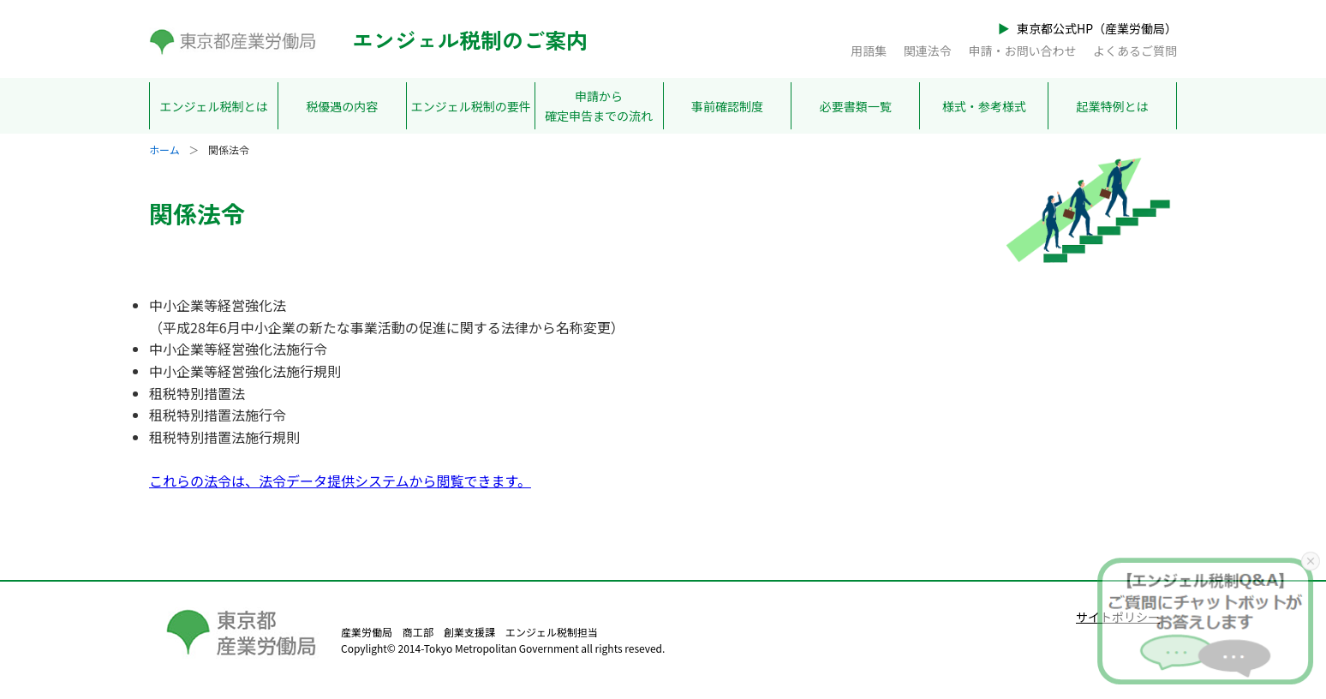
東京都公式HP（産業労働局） (1097, 28)
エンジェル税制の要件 (470, 106)
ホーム (164, 149)
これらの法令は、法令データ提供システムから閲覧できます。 (340, 480)
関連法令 (928, 50)
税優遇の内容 (342, 106)
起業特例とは (1113, 106)
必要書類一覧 (856, 106)
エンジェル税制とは (213, 106)
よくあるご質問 (1135, 50)
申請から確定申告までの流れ (599, 105)
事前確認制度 (727, 106)
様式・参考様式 (984, 106)
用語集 (869, 50)
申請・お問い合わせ (1022, 50)
